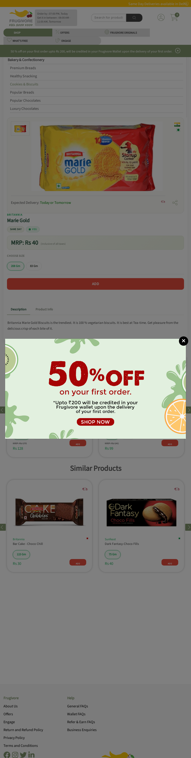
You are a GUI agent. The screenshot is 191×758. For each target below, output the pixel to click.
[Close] (183, 341)
